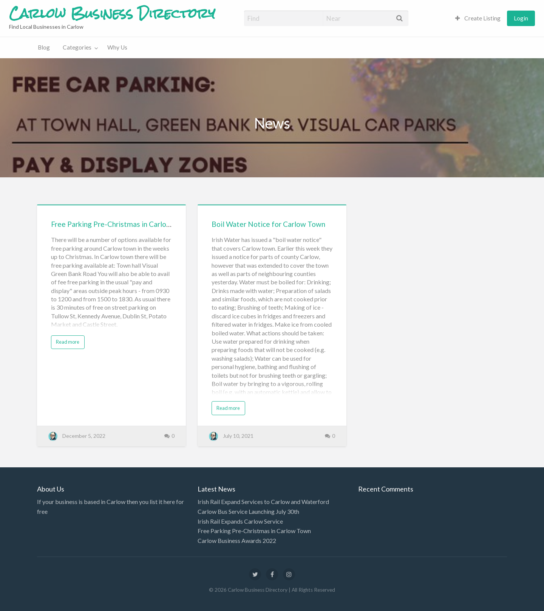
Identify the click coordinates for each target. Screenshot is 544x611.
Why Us (117, 47)
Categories (77, 47)
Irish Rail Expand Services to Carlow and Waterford (263, 501)
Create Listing (478, 18)
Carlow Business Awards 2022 (237, 540)
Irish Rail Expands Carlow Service (240, 521)
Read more (67, 342)
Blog (44, 47)
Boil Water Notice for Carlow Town (268, 224)
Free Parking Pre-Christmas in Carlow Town (121, 224)
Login (521, 18)
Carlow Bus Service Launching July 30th (248, 511)
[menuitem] (478, 18)
